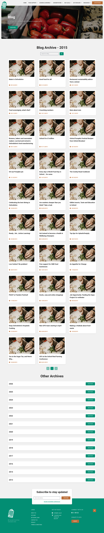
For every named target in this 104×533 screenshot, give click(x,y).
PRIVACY (33, 522)
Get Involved (77, 2)
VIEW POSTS (90, 383)
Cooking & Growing (45, 2)
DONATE (75, 521)
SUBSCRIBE (65, 497)
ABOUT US (33, 512)
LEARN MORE (13, 27)
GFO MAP (33, 515)
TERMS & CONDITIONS (36, 524)
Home (24, 2)
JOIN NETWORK (97, 2)
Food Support (32, 2)
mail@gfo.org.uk (57, 513)
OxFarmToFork (57, 2)
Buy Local (68, 2)
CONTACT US (34, 520)
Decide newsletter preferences (52, 501)
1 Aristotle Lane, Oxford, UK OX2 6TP (56, 516)
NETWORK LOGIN (35, 517)
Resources (87, 2)
